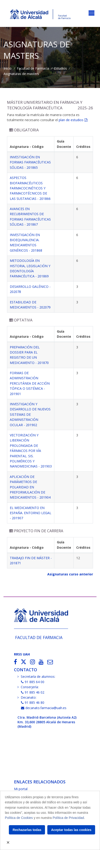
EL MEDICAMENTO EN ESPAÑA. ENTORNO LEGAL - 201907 (30, 513)
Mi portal (21, 789)
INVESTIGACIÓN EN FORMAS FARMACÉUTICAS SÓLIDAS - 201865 (30, 162)
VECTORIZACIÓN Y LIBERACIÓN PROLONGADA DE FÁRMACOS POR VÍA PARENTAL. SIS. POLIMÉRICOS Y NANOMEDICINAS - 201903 (31, 450)
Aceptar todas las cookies (71, 830)
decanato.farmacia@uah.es (43, 708)
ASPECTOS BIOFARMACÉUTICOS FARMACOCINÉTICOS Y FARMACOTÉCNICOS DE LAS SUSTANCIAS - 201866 (30, 188)
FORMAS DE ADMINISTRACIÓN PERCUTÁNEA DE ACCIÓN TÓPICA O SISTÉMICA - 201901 (30, 383)
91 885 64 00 (32, 682)
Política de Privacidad (68, 818)
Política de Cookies (19, 818)
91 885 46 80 (32, 702)
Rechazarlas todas (27, 830)
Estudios (60, 68)
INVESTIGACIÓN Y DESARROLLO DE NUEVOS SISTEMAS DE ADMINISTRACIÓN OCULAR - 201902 (30, 414)
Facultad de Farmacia (33, 68)
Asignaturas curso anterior (70, 574)
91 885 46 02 (32, 692)
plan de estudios (71, 120)
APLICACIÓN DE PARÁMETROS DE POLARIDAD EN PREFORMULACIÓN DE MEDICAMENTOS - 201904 (30, 487)
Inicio (7, 68)
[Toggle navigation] (91, 13)
